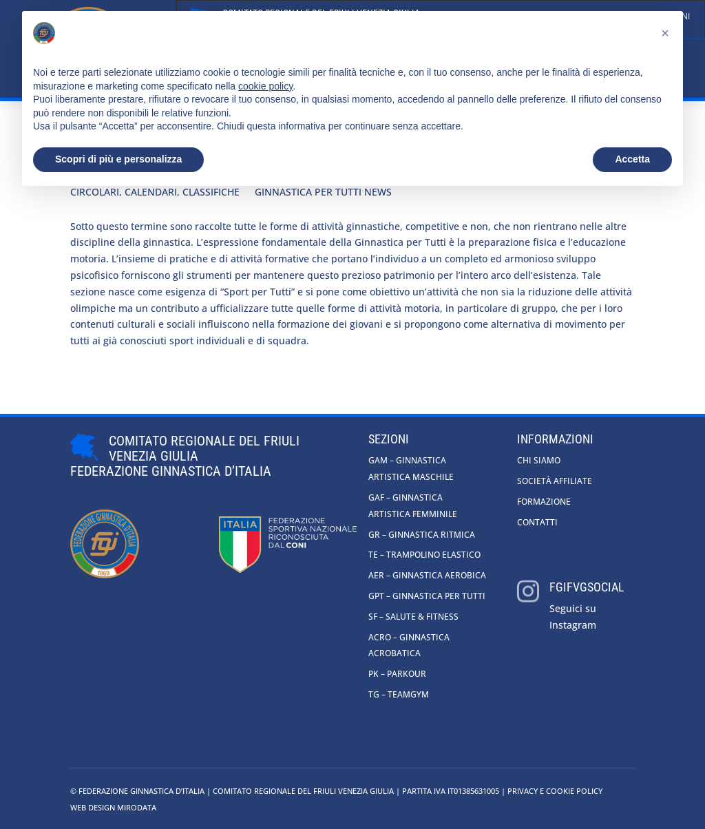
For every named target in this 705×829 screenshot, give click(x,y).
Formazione (544, 501)
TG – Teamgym (398, 694)
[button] (665, 33)
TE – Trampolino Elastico (424, 554)
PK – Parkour (397, 674)
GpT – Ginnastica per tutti (426, 596)
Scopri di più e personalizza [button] (118, 159)
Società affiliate (554, 481)
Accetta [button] (632, 159)
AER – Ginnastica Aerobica (427, 575)
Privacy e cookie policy (554, 791)
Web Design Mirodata (113, 807)
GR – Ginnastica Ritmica (421, 535)
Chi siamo (538, 460)
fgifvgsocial (586, 587)
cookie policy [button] (265, 86)
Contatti (537, 522)
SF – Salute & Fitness (413, 616)
